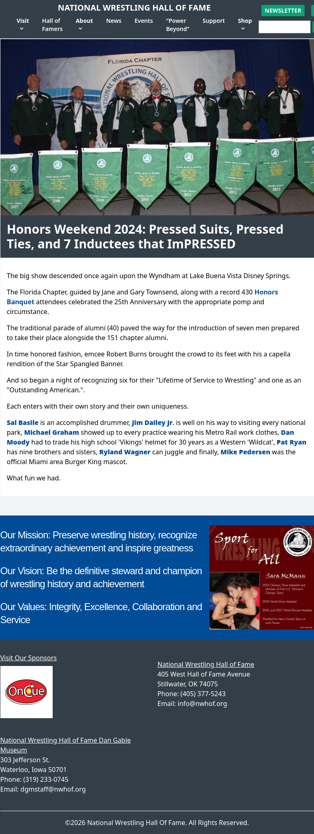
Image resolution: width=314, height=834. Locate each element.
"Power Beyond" (177, 25)
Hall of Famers (52, 25)
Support (214, 20)
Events (143, 20)
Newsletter (283, 10)
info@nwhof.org (202, 703)
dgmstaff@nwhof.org (53, 789)
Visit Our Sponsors (28, 657)
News (114, 20)
